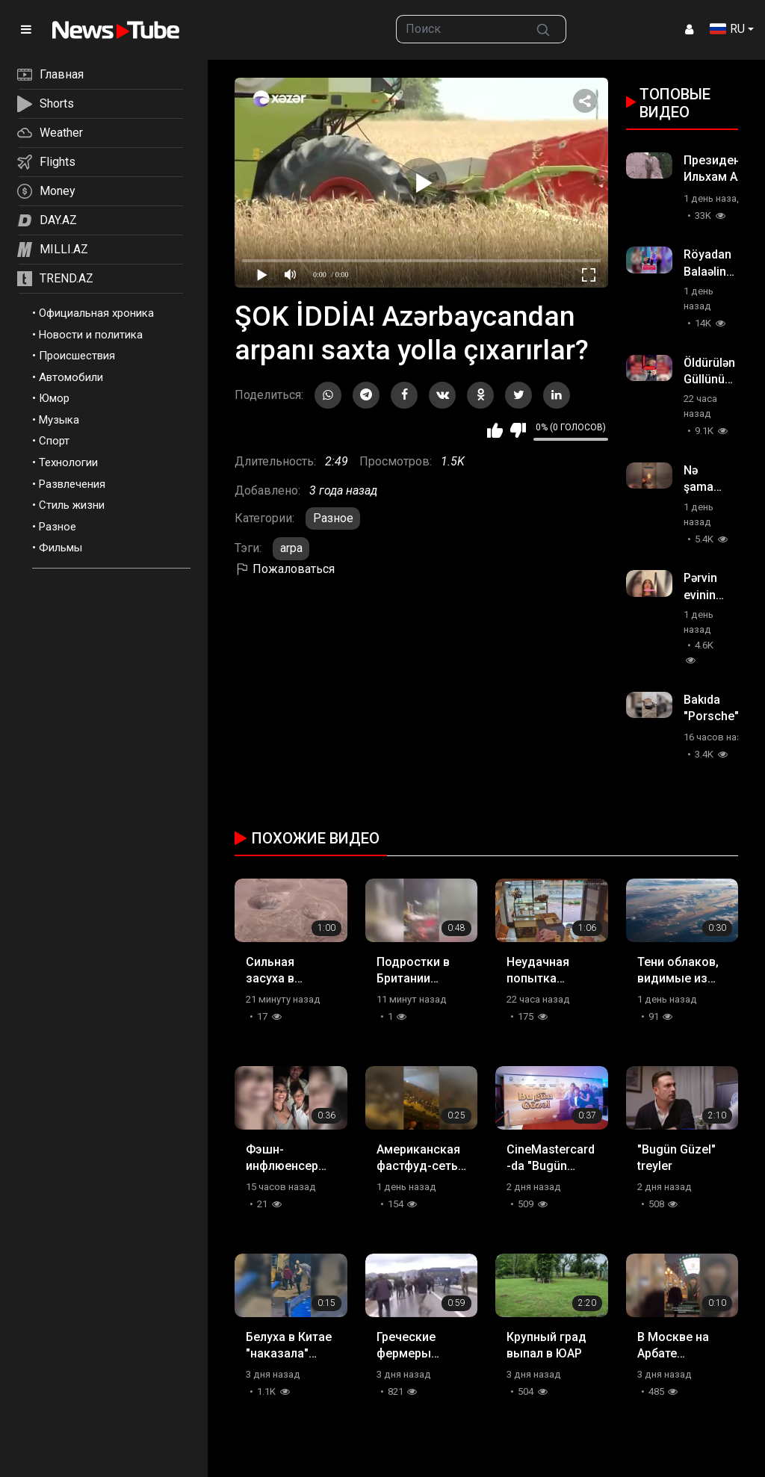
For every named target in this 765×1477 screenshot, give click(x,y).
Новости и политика (91, 334)
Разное (57, 526)
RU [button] (727, 29)
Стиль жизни (72, 505)
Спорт (54, 441)
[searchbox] (458, 29)
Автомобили (71, 377)
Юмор (54, 398)
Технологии (68, 462)
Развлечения (72, 484)
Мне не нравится (518, 430)
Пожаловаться (285, 569)
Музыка (59, 420)
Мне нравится (495, 430)
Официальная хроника (96, 313)
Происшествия (77, 355)
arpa (291, 548)
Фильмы (60, 547)
